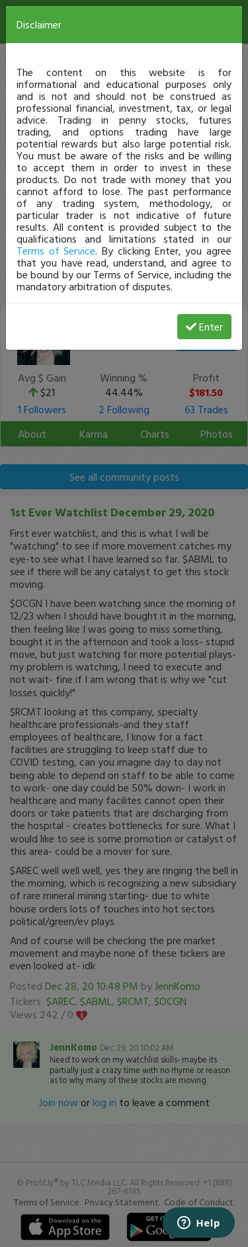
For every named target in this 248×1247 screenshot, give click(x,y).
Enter (204, 327)
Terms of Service (56, 251)
